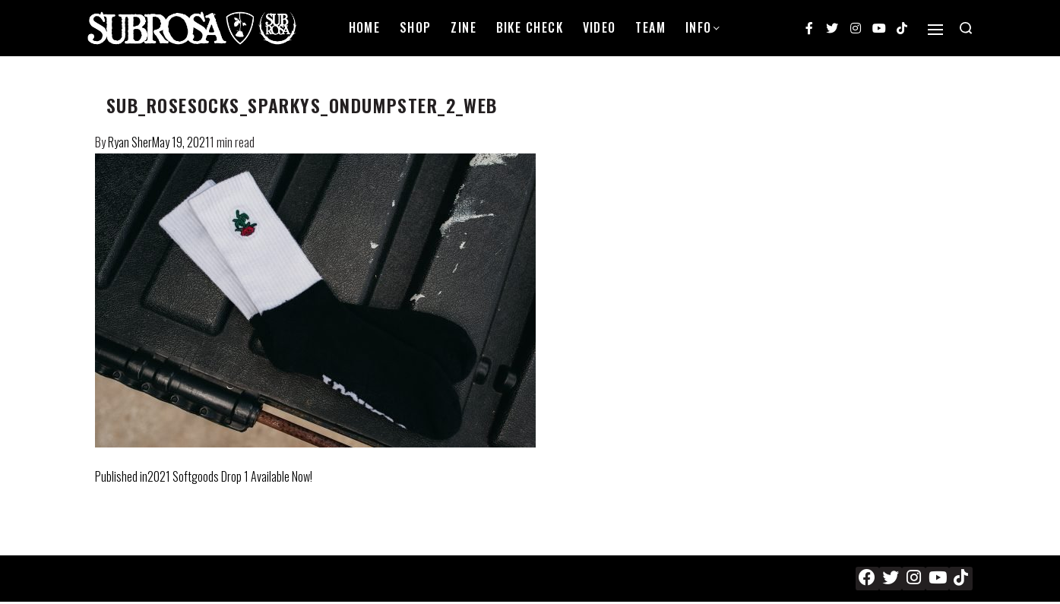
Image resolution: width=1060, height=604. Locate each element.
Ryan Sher (130, 142)
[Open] (935, 30)
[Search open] (966, 28)
